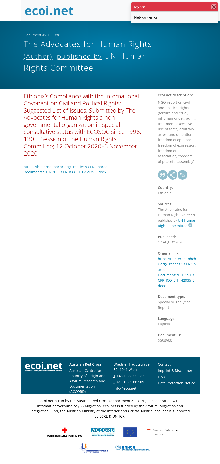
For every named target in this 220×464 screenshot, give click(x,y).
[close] (213, 6)
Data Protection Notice (176, 383)
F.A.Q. (163, 376)
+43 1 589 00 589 (130, 382)
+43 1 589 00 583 (130, 375)
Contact (164, 364)
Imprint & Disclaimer (175, 370)
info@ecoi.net (125, 388)
